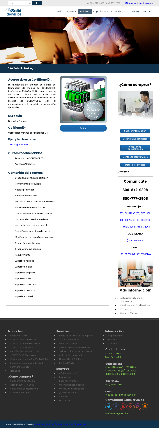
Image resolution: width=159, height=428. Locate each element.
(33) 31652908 (143, 213)
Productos (121, 11)
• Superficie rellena (23, 278)
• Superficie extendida (25, 284)
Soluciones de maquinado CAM (26, 363)
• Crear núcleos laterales (27, 243)
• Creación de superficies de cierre (32, 231)
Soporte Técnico (129, 313)
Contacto (146, 11)
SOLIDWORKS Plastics (21, 347)
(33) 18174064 (142, 226)
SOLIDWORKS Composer (23, 355)
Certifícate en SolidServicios (135, 305)
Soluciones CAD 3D (20, 335)
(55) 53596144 (143, 254)
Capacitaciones (102, 11)
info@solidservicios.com (139, 3)
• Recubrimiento (22, 254)
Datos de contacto (20, 392)
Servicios (85, 11)
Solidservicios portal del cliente (75, 351)
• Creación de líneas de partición (31, 177)
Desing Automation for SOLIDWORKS (29, 359)
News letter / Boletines (71, 359)
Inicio (59, 11)
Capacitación (115, 335)
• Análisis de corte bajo (25, 195)
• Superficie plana (23, 266)
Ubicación (64, 400)
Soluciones (64, 377)
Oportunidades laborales (72, 384)
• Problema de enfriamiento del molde (34, 201)
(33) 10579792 (143, 220)
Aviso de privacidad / (65, 424)
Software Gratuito (19, 366)
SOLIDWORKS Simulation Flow (25, 343)
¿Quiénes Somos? (68, 373)
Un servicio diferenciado (71, 388)
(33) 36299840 (127, 213)
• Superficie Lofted (23, 296)
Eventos (135, 11)
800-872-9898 (113, 353)
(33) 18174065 (127, 226)
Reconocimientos (68, 380)
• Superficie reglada (24, 260)
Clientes (63, 396)
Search (10, 3)
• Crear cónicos (27, 249)
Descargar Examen (18, 144)
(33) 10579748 (127, 220)
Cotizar (83, 128)
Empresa (70, 11)
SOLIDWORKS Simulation (23, 339)
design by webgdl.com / (45, 424)
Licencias (15, 370)
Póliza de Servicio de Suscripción (76, 335)
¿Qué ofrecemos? (68, 392)
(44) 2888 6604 (135, 240)
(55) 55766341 (127, 254)
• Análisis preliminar (24, 189)
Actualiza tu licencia (69, 339)
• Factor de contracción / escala (31, 225)
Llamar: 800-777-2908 (22, 384)
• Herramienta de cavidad (27, 183)
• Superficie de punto (25, 272)
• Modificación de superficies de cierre (34, 237)
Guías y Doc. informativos (72, 355)
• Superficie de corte (24, 290)
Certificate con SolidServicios (74, 347)
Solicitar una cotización (22, 380)
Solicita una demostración (24, 388)
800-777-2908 (113, 357)
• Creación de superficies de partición (33, 213)
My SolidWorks (66, 363)
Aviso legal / (80, 424)
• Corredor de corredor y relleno (31, 219)
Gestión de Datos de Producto (26, 351)
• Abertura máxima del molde (29, 207)
